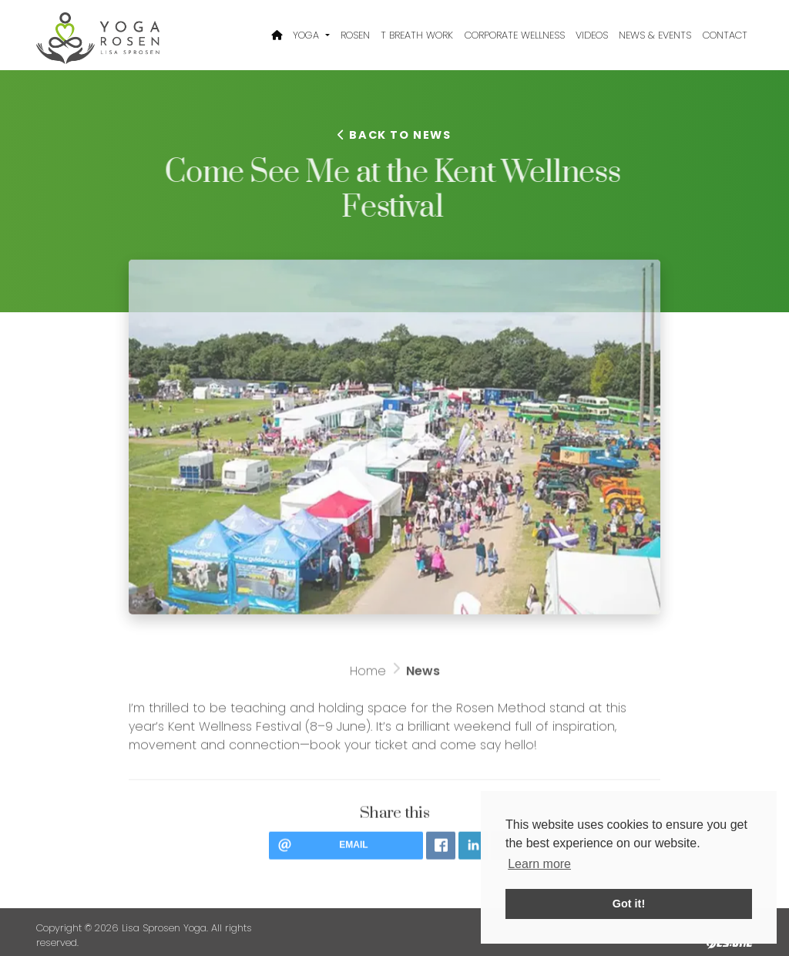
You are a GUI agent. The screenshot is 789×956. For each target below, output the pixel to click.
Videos (592, 35)
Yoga (307, 35)
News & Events (655, 35)
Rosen (355, 35)
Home (368, 676)
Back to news (394, 135)
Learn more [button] (539, 863)
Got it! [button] (629, 903)
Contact (725, 35)
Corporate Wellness (515, 35)
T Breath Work (417, 35)
